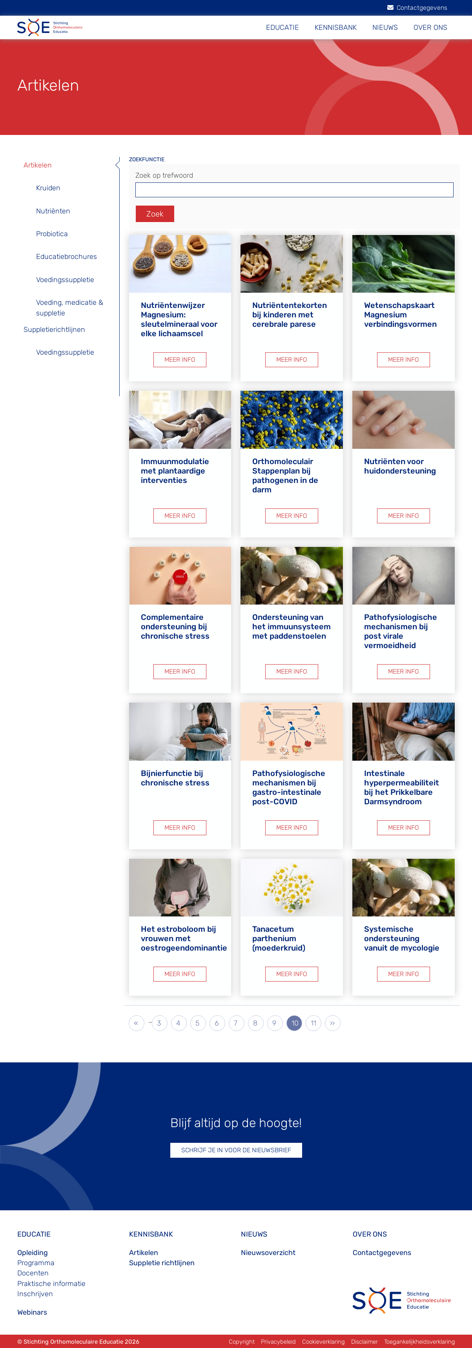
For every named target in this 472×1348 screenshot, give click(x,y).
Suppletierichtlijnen (54, 329)
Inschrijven (35, 1294)
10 (296, 1022)
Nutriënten (53, 211)
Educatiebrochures (66, 256)
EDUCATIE (282, 27)
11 (315, 1022)
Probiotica (52, 234)
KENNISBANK (336, 27)
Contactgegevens (417, 7)
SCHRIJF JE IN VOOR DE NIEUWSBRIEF (236, 1150)
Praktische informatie (51, 1284)
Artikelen (38, 165)
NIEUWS (385, 27)
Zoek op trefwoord (164, 175)
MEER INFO (179, 359)
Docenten (33, 1273)
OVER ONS (430, 27)
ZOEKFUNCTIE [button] (146, 159)
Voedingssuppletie (65, 280)
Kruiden (48, 188)
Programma (36, 1263)
